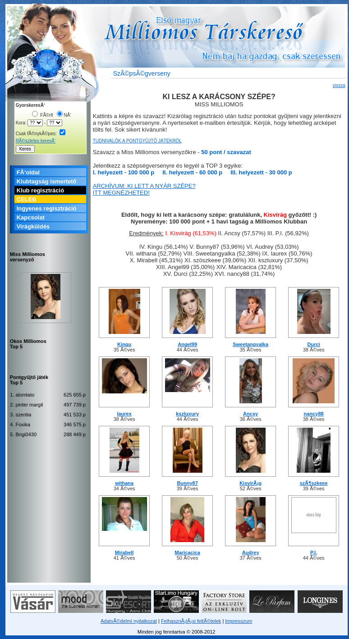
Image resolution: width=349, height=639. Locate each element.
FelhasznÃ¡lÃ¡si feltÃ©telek (191, 621)
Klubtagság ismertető (47, 181)
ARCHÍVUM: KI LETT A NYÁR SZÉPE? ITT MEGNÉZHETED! (144, 189)
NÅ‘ (64, 115)
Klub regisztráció (40, 190)
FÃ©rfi (42, 115)
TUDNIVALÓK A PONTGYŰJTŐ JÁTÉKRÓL (137, 140)
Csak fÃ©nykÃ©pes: (41, 133)
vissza (339, 85)
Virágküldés (33, 226)
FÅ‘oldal (28, 172)
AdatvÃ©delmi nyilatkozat (129, 621)
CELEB (27, 199)
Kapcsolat (31, 217)
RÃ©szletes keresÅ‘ (36, 140)
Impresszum (238, 621)
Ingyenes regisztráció (47, 208)
